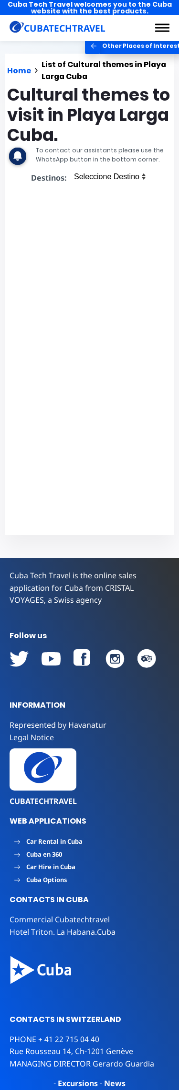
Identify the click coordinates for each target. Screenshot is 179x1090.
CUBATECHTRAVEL (43, 801)
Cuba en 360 (38, 854)
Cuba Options (40, 879)
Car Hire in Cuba (44, 866)
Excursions (78, 1083)
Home (19, 70)
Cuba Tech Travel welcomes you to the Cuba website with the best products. (90, 7)
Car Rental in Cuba (48, 841)
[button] (162, 28)
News (115, 1083)
